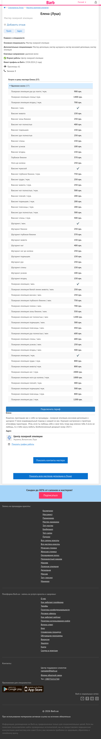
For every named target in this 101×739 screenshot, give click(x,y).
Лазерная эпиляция (50, 566)
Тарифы (44, 606)
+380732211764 (52, 679)
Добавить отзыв (16, 24)
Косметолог (48, 510)
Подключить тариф (50, 409)
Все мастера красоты (50, 544)
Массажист (48, 514)
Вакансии (45, 639)
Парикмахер (48, 518)
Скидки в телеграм (49, 650)
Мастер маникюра (51, 521)
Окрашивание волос (50, 555)
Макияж (44, 562)
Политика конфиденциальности (55, 609)
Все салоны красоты (50, 540)
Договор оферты (48, 613)
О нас (43, 598)
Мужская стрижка (49, 547)
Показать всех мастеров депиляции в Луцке (50, 476)
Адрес (19, 31)
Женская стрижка (49, 551)
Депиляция (46, 570)
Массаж (44, 573)
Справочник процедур (51, 632)
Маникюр (45, 581)
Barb (50, 2)
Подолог (46, 536)
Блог (43, 628)
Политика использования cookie (55, 620)
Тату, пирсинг (47, 577)
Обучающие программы (52, 635)
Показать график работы (23, 444)
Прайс (8, 31)
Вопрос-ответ (47, 624)
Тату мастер (48, 525)
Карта (43, 646)
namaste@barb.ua (49, 670)
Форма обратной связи (51, 675)
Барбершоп (48, 529)
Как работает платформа (52, 602)
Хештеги (44, 643)
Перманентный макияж (51, 559)
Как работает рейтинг (51, 617)
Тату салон (47, 533)
